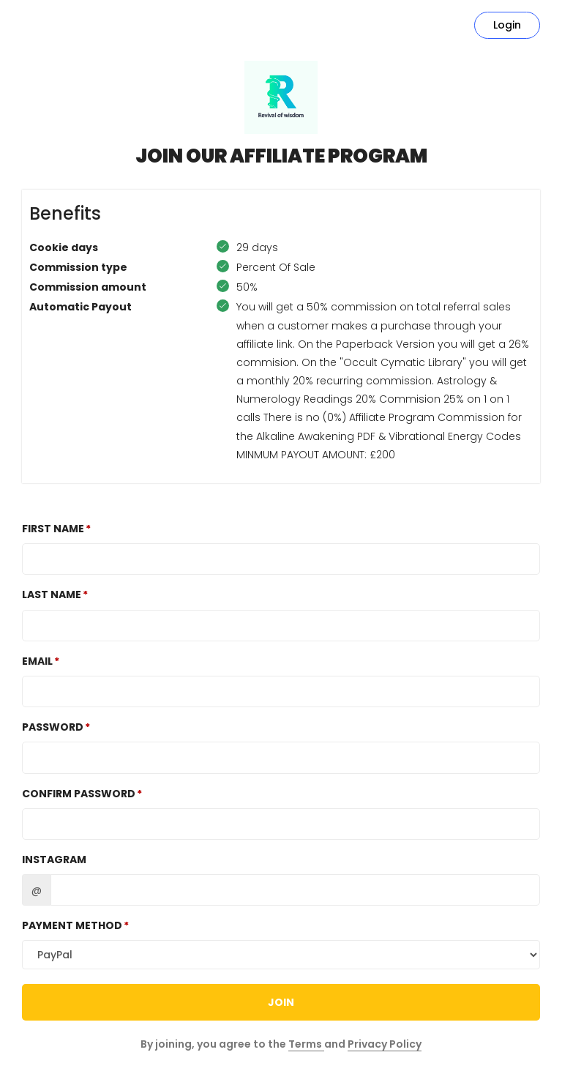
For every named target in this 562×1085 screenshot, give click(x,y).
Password (52, 727)
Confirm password (78, 793)
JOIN (281, 1002)
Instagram (54, 859)
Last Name (51, 594)
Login (507, 25)
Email (37, 661)
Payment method (72, 925)
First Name (53, 528)
